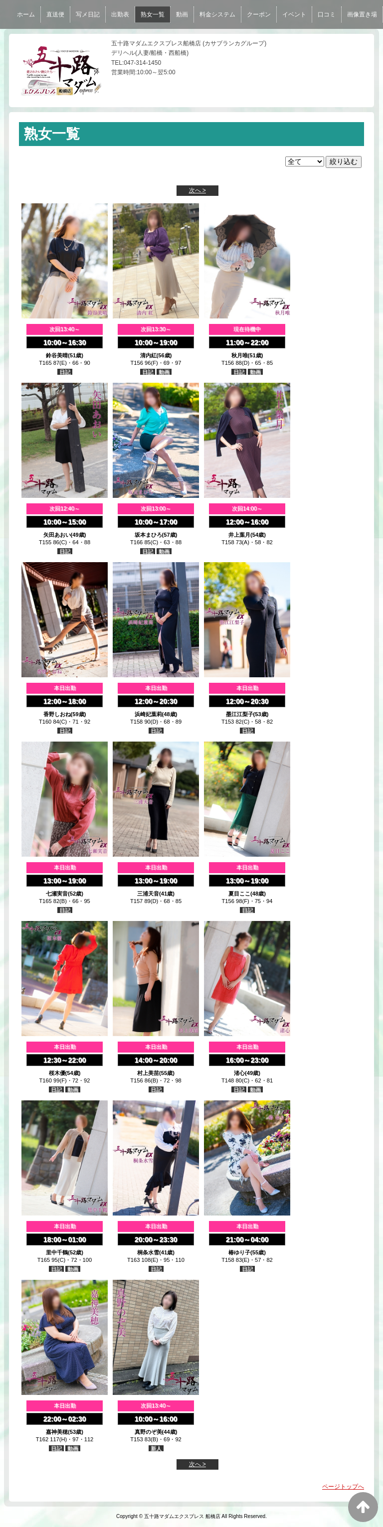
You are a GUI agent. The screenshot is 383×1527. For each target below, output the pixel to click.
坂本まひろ (148, 535)
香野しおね (57, 714)
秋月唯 (239, 355)
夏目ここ (239, 894)
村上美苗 (148, 1073)
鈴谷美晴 (57, 355)
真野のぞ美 (148, 1432)
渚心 (239, 1073)
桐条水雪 (148, 1252)
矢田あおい (57, 535)
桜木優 (57, 1073)
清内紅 (148, 355)
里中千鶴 (57, 1252)
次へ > (197, 190)
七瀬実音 (57, 894)
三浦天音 (148, 894)
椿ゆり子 (239, 1252)
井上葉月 (239, 535)
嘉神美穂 (57, 1432)
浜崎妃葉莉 (148, 714)
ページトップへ (343, 1486)
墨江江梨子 (239, 714)
